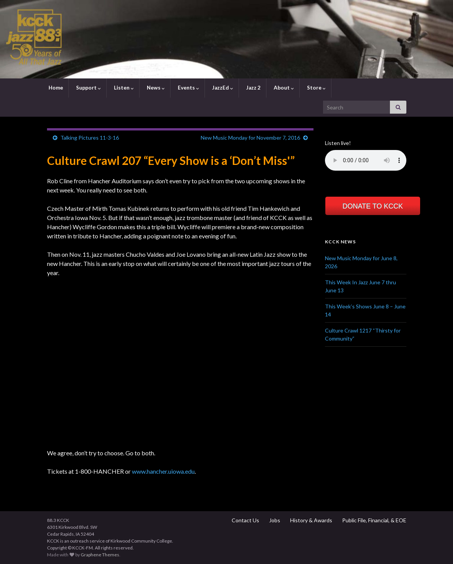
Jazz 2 (253, 88)
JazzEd (222, 88)
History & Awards (310, 520)
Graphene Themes (100, 554)
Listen (123, 88)
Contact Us (245, 520)
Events (188, 88)
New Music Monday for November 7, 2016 (250, 137)
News (155, 88)
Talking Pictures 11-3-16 (89, 137)
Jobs (274, 520)
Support (88, 88)
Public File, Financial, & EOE (373, 520)
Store (316, 88)
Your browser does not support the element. (365, 160)
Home (55, 88)
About (283, 88)
